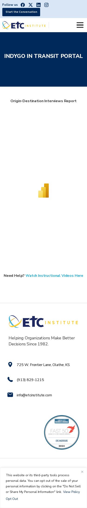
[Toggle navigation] (80, 25)
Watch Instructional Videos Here (54, 275)
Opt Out (12, 499)
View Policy (71, 492)
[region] (43, 488)
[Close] (82, 471)
